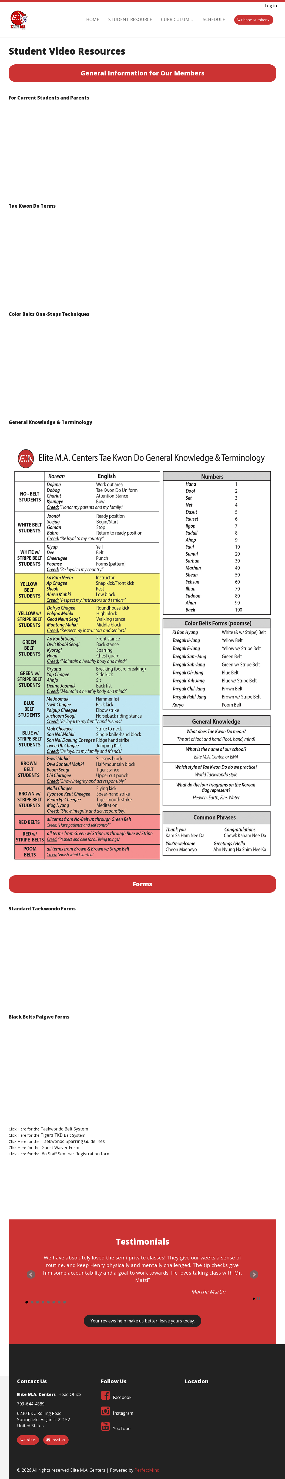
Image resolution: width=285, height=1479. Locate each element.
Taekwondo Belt (56, 1129)
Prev (31, 1274)
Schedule (218, 19)
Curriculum (189, 19)
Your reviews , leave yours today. (142, 1321)
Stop (258, 1298)
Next (254, 1274)
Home (122, 19)
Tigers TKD (52, 1135)
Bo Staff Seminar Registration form (76, 1154)
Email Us (55, 1439)
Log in (271, 6)
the (35, 1129)
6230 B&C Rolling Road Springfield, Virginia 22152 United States (43, 1420)
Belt (67, 1135)
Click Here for (20, 1129)
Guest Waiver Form (60, 1147)
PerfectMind (147, 1470)
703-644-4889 (31, 1404)
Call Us (28, 1439)
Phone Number (253, 19)
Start (254, 1298)
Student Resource (152, 19)
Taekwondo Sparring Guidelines (73, 1141)
